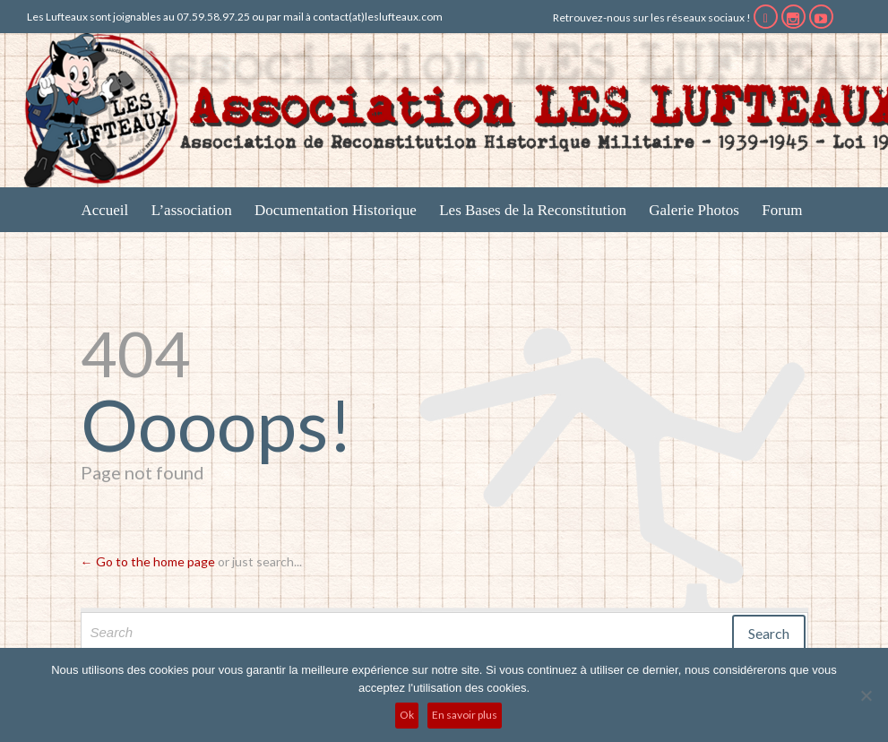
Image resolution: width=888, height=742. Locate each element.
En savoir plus (464, 714)
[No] (866, 695)
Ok (407, 714)
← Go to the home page (148, 561)
